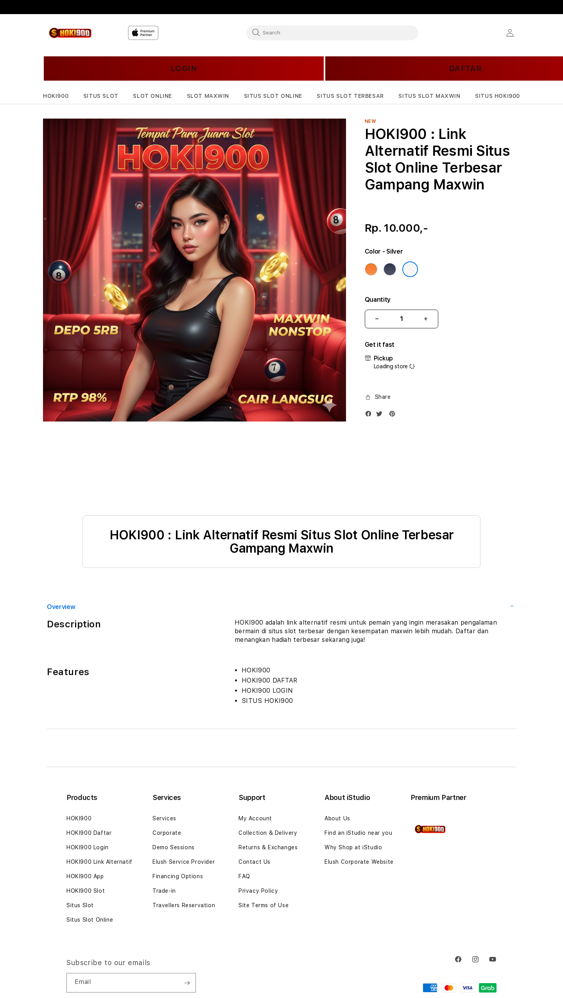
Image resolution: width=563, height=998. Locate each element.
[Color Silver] (410, 269)
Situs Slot (80, 905)
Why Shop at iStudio (353, 847)
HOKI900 (78, 818)
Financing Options (177, 876)
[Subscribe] (186, 983)
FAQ (244, 876)
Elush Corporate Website (359, 862)
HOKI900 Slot (85, 891)
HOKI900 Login (87, 847)
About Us (337, 818)
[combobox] (332, 32)
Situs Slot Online (89, 920)
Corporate (166, 833)
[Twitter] (381, 415)
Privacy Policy (258, 891)
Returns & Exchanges (268, 847)
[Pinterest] (394, 415)
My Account (255, 818)
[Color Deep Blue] (390, 269)
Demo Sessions (173, 847)
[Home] (70, 33)
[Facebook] (370, 415)
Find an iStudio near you (358, 833)
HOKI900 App (85, 876)
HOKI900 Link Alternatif (99, 862)
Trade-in (164, 891)
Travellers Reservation (183, 905)
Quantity (378, 299)
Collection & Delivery (268, 833)
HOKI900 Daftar (88, 833)
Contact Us (254, 862)
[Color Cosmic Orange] (371, 269)
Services (164, 818)
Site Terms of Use (263, 905)
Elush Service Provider (183, 862)
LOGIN (183, 68)
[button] (55, 96)
